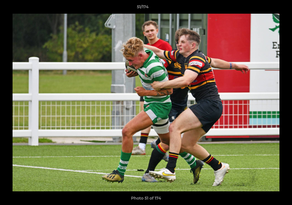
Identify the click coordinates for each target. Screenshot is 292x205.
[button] (268, 8)
